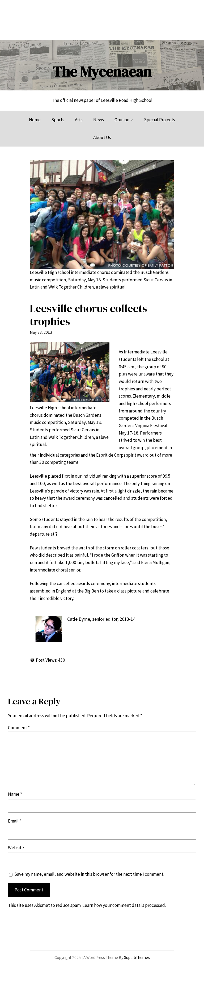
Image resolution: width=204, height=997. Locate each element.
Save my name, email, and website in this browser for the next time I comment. (89, 874)
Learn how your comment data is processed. (124, 905)
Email (14, 821)
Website (16, 847)
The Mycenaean (102, 71)
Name (15, 794)
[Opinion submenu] (131, 119)
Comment (19, 728)
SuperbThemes (137, 957)
